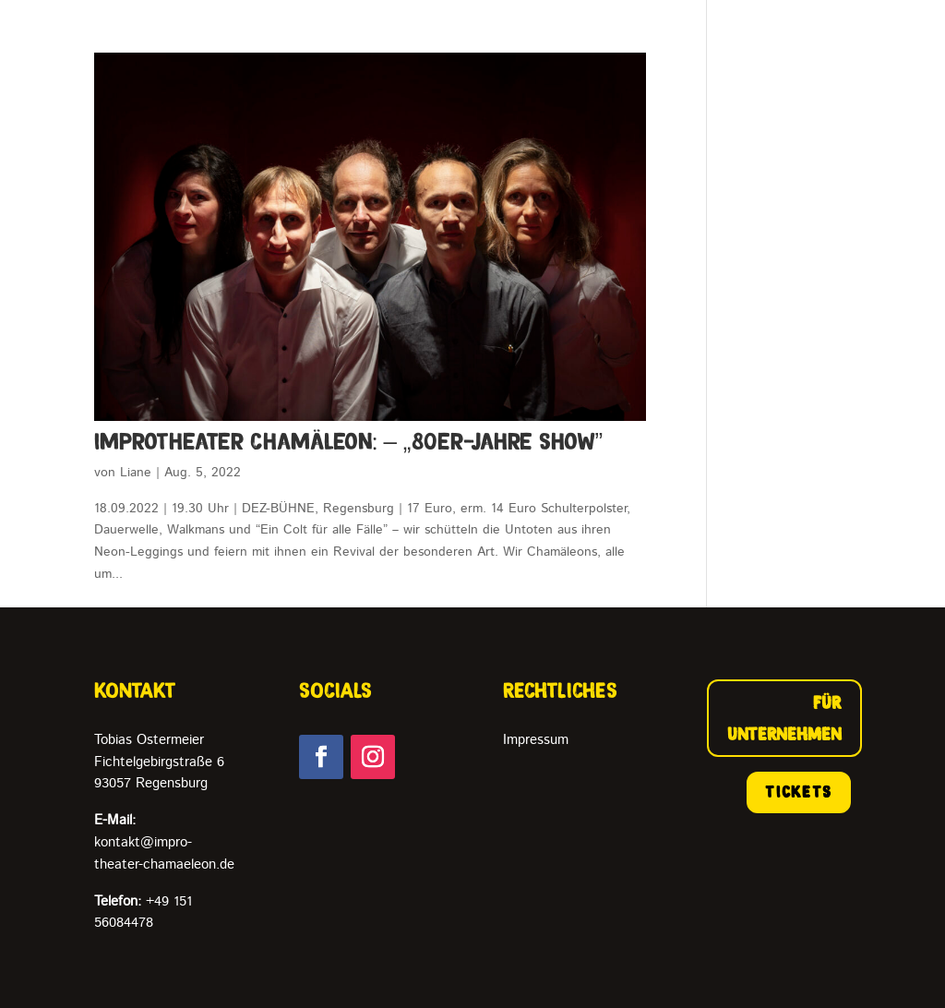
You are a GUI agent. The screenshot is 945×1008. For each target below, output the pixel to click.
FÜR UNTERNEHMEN (784, 718)
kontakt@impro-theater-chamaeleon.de (164, 842)
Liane (135, 472)
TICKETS (798, 792)
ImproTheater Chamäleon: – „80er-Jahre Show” (348, 441)
